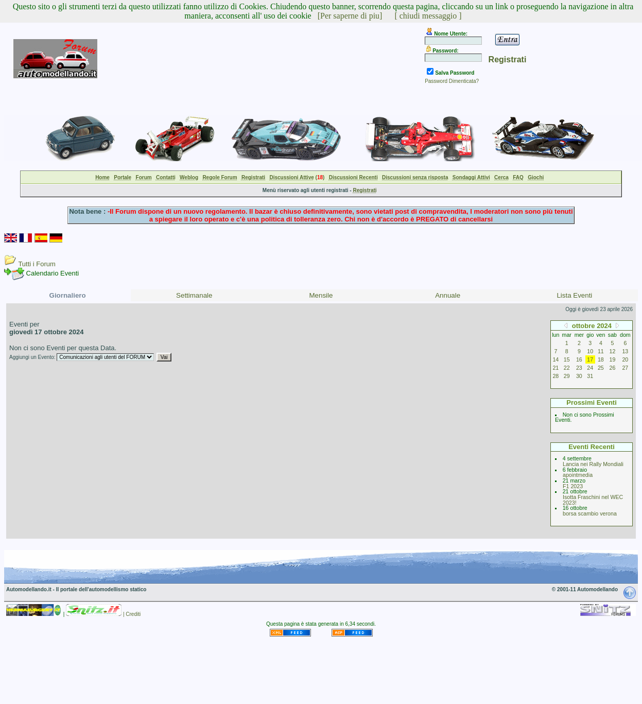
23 (579, 368)
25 (601, 368)
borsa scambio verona (590, 513)
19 (613, 359)
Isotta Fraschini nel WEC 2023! (593, 500)
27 (625, 368)
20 (625, 359)
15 (567, 359)
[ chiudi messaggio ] (427, 15)
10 (590, 351)
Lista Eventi (574, 295)
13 (625, 351)
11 (601, 351)
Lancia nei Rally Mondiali (593, 464)
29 (567, 376)
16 (579, 359)
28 (555, 376)
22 (567, 368)
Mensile (321, 295)
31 (590, 376)
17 (590, 359)
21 (555, 368)
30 (579, 376)
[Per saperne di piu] (350, 15)
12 (613, 351)
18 (601, 359)
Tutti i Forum (36, 264)
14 (555, 359)
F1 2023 (573, 486)
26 (613, 368)
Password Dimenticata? (452, 81)
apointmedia (578, 475)
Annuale (447, 295)
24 (590, 368)
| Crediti (132, 614)
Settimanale (194, 295)
